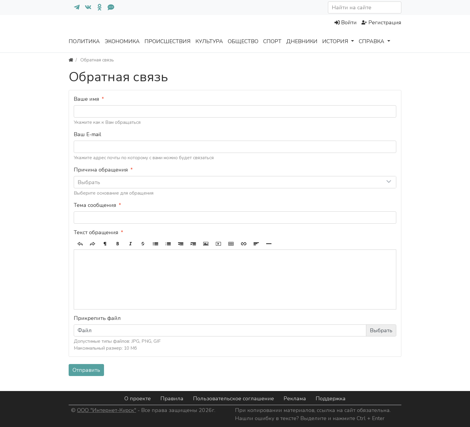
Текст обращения (96, 232)
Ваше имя (86, 99)
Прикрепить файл (97, 318)
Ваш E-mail (87, 134)
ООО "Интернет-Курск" (106, 410)
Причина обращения (101, 169)
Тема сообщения (95, 205)
